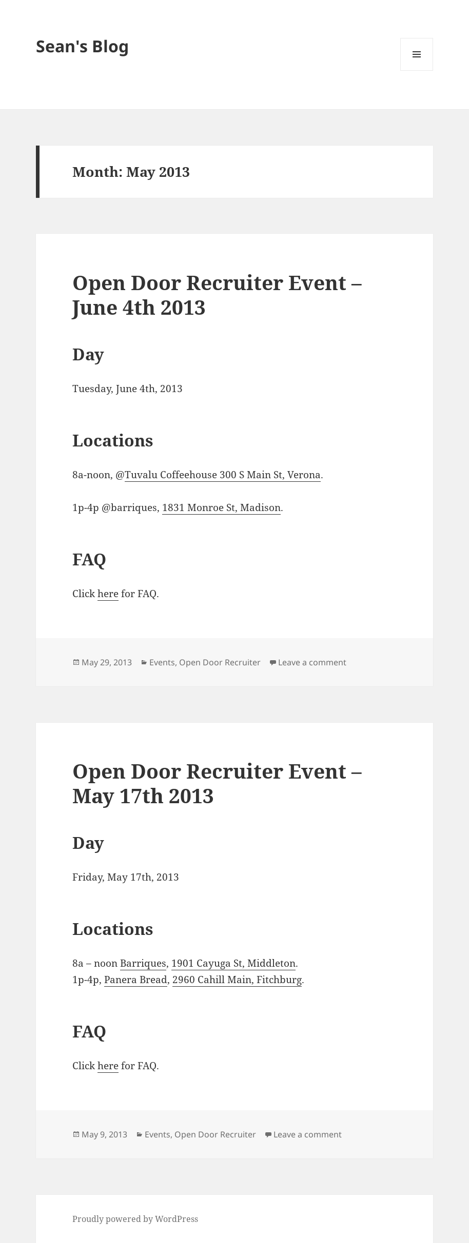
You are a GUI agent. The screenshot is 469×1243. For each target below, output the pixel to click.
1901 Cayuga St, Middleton (233, 963)
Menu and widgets (417, 70)
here (108, 593)
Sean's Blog (82, 46)
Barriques (143, 963)
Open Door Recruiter (220, 662)
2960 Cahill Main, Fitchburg (237, 979)
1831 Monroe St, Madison (221, 507)
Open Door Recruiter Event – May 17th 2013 (217, 783)
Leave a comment (312, 662)
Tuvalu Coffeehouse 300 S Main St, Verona (223, 474)
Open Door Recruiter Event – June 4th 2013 (217, 294)
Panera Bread (135, 979)
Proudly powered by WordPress (135, 1219)
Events (162, 662)
